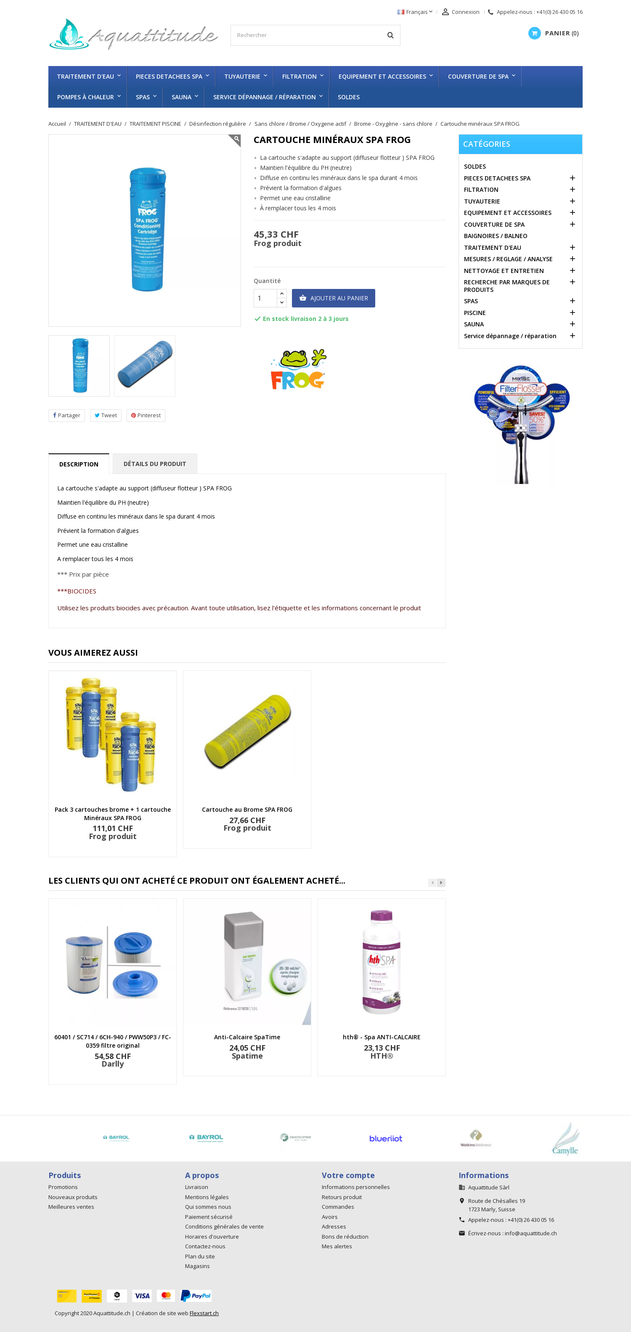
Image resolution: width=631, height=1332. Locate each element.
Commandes (338, 1206)
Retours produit (342, 1197)
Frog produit (278, 243)
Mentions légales (207, 1197)
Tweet (106, 415)
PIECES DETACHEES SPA (169, 76)
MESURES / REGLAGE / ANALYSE (508, 259)
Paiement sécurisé (209, 1217)
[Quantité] (265, 298)
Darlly (112, 1064)
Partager (66, 415)
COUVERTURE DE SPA (478, 76)
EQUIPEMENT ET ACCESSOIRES (382, 76)
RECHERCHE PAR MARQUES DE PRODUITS (507, 286)
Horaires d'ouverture (212, 1236)
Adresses (334, 1226)
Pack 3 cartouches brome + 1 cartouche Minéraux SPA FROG (113, 813)
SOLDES (349, 97)
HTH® (381, 1056)
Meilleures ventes (71, 1206)
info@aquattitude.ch (531, 1233)
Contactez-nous (205, 1246)
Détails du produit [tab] (155, 464)
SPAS (143, 97)
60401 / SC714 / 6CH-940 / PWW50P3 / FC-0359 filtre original (112, 1041)
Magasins (197, 1266)
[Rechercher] (315, 35)
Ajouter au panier (333, 298)
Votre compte (348, 1175)
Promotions (63, 1187)
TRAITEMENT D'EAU (85, 76)
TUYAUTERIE (242, 76)
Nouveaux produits (73, 1197)
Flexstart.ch (204, 1313)
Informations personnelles (356, 1187)
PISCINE (475, 313)
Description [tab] (78, 464)
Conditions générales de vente (224, 1226)
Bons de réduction (345, 1236)
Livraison (196, 1187)
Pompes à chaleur (85, 97)
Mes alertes (337, 1246)
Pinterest (146, 415)
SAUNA (181, 97)
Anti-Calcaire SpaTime (247, 1037)
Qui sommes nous (208, 1206)
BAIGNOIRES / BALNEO (496, 236)
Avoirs (330, 1217)
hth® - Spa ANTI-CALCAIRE (382, 1037)
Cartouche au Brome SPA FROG (247, 809)
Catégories (486, 144)
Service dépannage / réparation (264, 97)
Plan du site (200, 1256)
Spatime (247, 1056)
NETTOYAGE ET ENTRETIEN (504, 271)
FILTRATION (299, 76)
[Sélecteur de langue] (416, 12)
